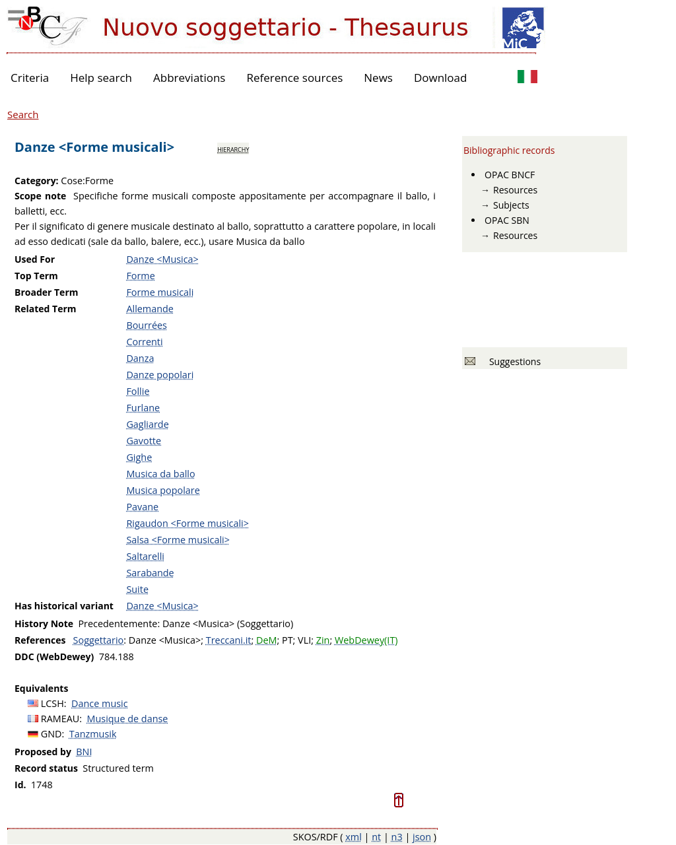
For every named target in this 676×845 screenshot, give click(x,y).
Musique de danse (127, 718)
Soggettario (98, 640)
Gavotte (143, 440)
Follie (137, 391)
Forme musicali (159, 292)
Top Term (36, 275)
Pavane (142, 506)
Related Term (46, 308)
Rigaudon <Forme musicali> (187, 523)
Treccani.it (229, 640)
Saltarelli (145, 556)
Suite (137, 589)
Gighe (139, 457)
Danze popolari (159, 374)
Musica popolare (162, 490)
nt (376, 836)
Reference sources (294, 77)
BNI (84, 751)
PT (287, 640)
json (422, 836)
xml (353, 836)
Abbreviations (189, 77)
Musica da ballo (160, 473)
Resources (515, 190)
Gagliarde (147, 424)
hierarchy (233, 148)
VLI (304, 640)
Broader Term (47, 292)
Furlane (143, 407)
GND (51, 733)
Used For (35, 259)
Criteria (30, 77)
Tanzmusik (93, 733)
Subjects (511, 205)
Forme (140, 275)
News (378, 77)
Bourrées (146, 325)
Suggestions (513, 361)
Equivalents (41, 688)
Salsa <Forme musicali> (177, 539)
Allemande (149, 308)
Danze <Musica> (162, 259)
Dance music (99, 703)
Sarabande (150, 572)
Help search (101, 77)
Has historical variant (64, 605)
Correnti (144, 341)
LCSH (52, 703)
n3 (397, 836)
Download (440, 77)
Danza (140, 358)
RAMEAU (60, 718)
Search (23, 114)
